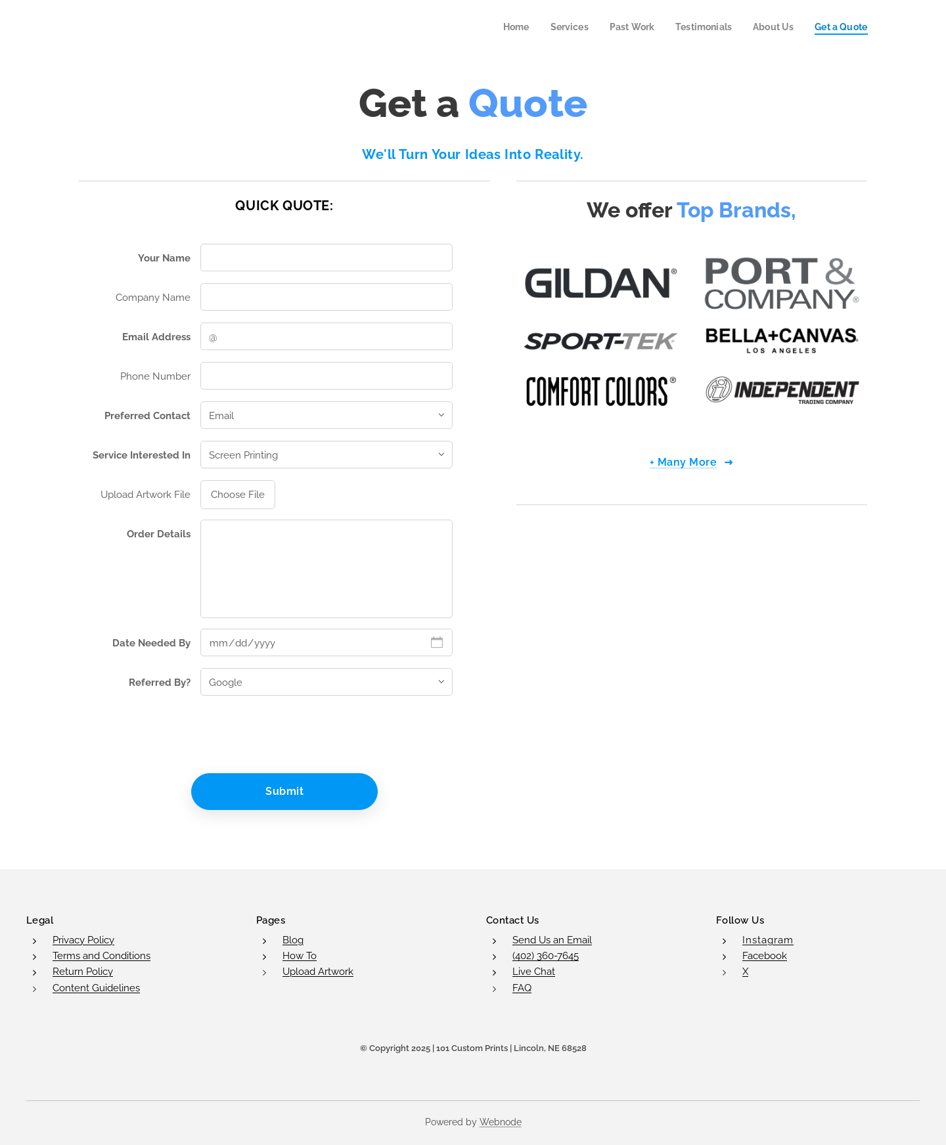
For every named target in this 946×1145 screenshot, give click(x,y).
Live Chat (533, 971)
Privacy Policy (83, 939)
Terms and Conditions (101, 956)
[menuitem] (502, 27)
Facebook (764, 956)
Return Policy (83, 971)
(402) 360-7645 (545, 956)
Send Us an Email (552, 939)
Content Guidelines (96, 987)
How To (299, 956)
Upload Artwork (317, 971)
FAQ (521, 987)
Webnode (501, 1122)
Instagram (768, 939)
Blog (293, 939)
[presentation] (299, 734)
